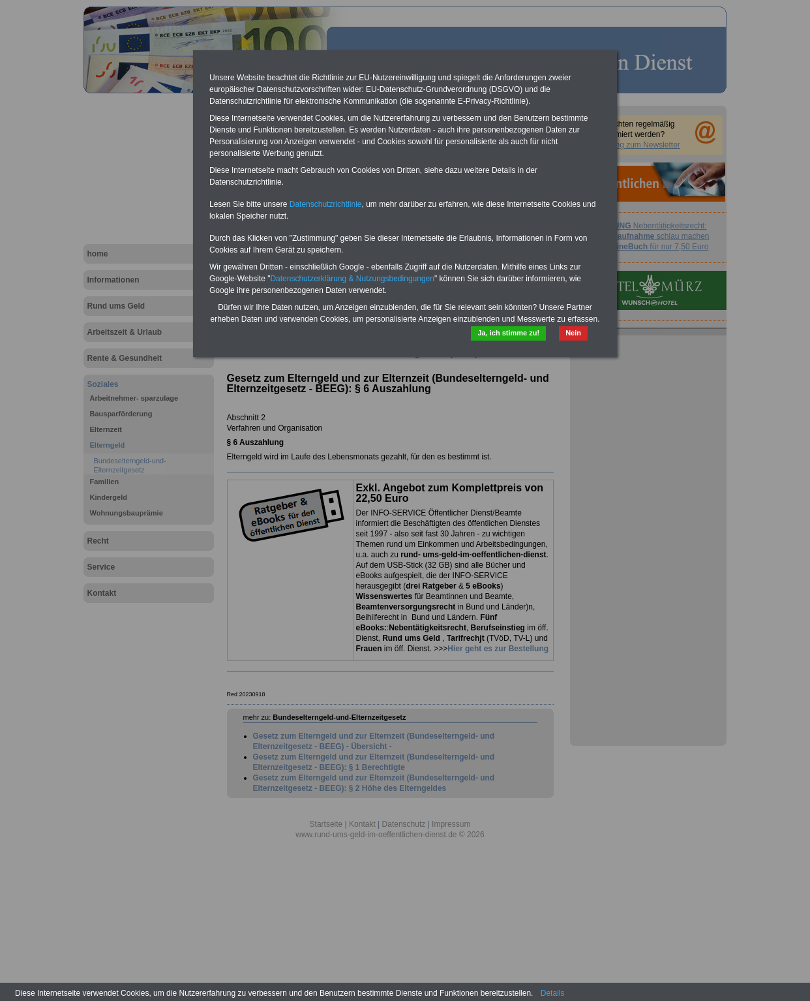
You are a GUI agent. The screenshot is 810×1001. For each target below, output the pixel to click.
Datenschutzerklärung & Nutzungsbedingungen (352, 278)
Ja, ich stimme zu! (508, 333)
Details (553, 993)
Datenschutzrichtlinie (326, 204)
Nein (573, 333)
